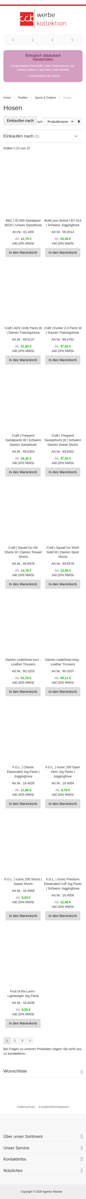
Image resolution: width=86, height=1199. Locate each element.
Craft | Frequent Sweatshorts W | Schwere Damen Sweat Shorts (62, 440)
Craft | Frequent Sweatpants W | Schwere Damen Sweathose (23, 440)
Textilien (23, 97)
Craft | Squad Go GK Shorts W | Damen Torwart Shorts (23, 552)
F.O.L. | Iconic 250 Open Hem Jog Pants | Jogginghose (62, 771)
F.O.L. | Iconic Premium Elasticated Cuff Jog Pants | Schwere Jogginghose (63, 883)
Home (7, 97)
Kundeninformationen (54, 1107)
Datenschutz (26, 1107)
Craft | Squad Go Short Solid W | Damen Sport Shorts (63, 552)
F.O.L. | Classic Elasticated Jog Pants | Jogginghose (23, 771)
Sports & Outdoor (45, 97)
